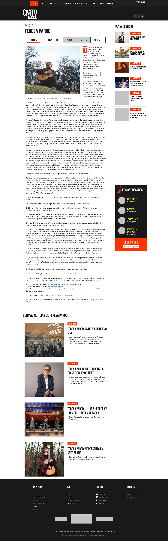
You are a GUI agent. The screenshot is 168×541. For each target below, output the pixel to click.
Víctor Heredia (87, 178)
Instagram (101, 497)
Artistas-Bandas (39, 497)
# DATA (67, 494)
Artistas (42, 3)
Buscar (138, 16)
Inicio (34, 3)
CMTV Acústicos (80, 3)
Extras (110, 3)
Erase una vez (70, 503)
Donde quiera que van (57, 289)
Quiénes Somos (132, 494)
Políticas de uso (110, 532)
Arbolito (29, 210)
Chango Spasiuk (40, 253)
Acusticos (68, 497)
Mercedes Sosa (97, 126)
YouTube (100, 494)
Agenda (101, 3)
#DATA (92, 3)
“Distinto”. (76, 274)
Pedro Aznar (62, 238)
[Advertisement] (131, 168)
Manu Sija (95, 280)
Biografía (33, 40)
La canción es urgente (55, 287)
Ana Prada (94, 289)
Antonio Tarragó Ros (54, 124)
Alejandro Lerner (37, 180)
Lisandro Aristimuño (75, 208)
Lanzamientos (65, 3)
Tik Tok (100, 503)
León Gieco (96, 178)
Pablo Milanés (81, 116)
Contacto (130, 497)
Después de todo (32, 280)
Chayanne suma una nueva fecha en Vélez (137, 38)
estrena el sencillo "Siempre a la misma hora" (60, 295)
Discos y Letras (52, 39)
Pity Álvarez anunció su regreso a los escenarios (137, 53)
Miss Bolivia (70, 253)
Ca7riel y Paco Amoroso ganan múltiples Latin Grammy (137, 98)
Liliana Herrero (88, 197)
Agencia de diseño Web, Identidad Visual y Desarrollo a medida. (84, 535)
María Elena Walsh (98, 236)
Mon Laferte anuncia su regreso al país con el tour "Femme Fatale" (138, 115)
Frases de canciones (72, 500)
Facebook (101, 500)
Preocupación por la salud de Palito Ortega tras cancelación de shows (138, 84)
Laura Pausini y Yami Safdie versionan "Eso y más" (138, 68)
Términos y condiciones (97, 532)
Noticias (53, 3)
